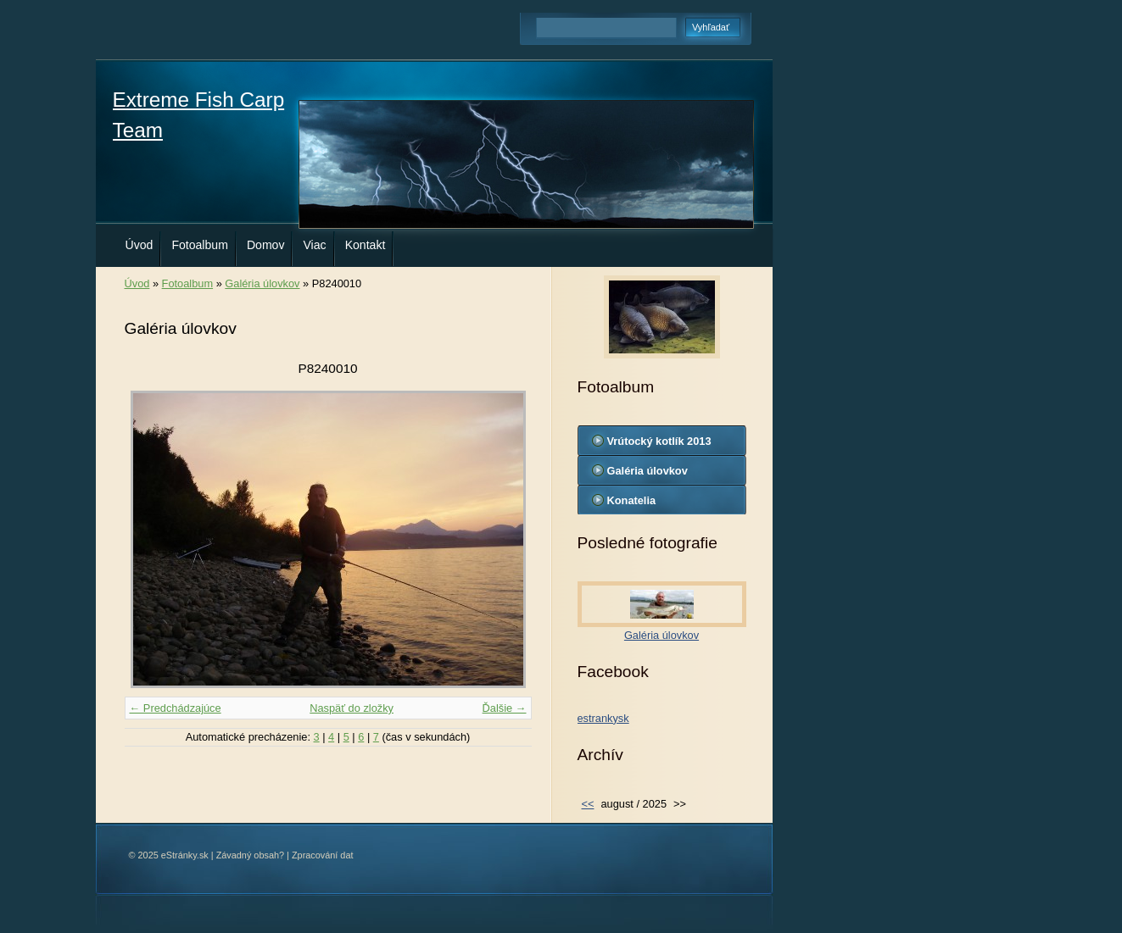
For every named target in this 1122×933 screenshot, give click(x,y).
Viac (314, 245)
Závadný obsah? (250, 855)
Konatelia (631, 500)
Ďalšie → (505, 708)
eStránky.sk (185, 855)
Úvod (140, 245)
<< (588, 803)
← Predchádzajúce (175, 708)
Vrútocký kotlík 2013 (659, 441)
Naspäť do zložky (352, 708)
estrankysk (603, 718)
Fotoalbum (199, 245)
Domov (266, 245)
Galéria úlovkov (262, 283)
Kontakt (365, 245)
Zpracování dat (323, 855)
